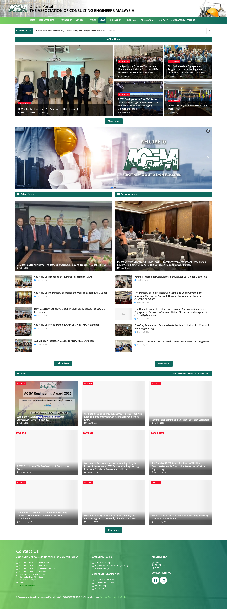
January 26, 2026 (91, 472)
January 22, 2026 (125, 113)
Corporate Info (48, 20)
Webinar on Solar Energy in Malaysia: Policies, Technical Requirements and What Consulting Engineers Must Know (113, 416)
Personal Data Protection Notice (113, 597)
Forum (201, 374)
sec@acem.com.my (27, 585)
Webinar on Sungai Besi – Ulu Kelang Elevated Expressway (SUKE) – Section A (41, 418)
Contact (163, 20)
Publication (148, 20)
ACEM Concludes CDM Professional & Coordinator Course (43, 468)
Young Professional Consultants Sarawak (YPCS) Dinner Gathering (170, 276)
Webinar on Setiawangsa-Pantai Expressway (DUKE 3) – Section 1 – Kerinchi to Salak (180, 517)
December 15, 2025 (25, 522)
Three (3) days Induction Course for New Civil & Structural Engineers (171, 341)
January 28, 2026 (175, 76)
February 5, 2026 (24, 472)
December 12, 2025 (92, 522)
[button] (19, 157)
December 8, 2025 (159, 522)
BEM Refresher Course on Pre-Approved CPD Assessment (48, 109)
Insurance (132, 20)
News (102, 20)
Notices (81, 20)
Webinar (182, 374)
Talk (208, 374)
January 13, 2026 (159, 472)
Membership (66, 20)
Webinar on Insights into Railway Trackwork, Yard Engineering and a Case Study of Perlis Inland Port (110, 517)
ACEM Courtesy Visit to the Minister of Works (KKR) (188, 107)
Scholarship (116, 20)
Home (32, 20)
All (174, 374)
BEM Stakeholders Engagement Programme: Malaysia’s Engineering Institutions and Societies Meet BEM (186, 69)
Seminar (192, 374)
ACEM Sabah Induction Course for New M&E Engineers (64, 340)
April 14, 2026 (23, 268)
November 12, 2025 (142, 303)
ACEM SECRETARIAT (27, 113)
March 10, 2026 (45, 113)
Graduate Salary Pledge (184, 20)
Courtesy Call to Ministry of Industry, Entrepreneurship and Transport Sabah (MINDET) (70, 31)
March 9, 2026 (158, 423)
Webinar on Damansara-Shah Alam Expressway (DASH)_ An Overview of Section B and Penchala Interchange (42, 515)
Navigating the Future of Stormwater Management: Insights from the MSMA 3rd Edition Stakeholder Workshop (138, 69)
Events (92, 20)
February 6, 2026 (41, 344)
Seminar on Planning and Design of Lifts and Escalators (180, 419)
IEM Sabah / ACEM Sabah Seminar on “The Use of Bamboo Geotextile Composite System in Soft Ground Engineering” (180, 466)
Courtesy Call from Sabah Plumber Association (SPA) (63, 276)
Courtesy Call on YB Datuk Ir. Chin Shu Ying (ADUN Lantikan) (67, 324)
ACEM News (24, 103)
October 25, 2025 (141, 345)
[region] (113, 158)
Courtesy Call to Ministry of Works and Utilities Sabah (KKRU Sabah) (71, 292)
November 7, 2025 (141, 319)
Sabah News (157, 433)
